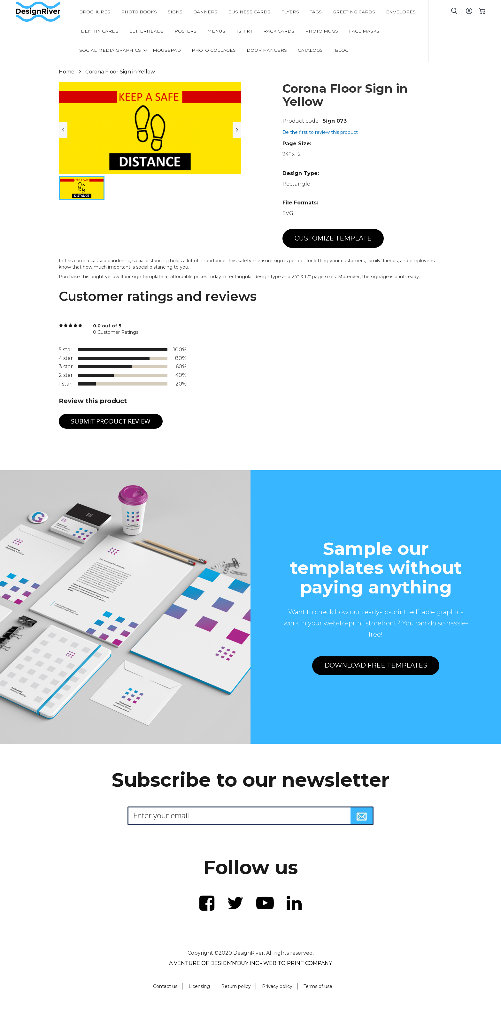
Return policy (236, 986)
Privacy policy (277, 986)
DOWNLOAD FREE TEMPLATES (375, 665)
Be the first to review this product (320, 132)
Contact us (165, 986)
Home (66, 72)
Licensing (199, 986)
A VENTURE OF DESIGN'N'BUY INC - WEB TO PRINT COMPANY (250, 963)
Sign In (469, 10)
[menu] (250, 31)
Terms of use (318, 986)
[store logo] (44, 11)
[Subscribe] (362, 815)
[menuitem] (95, 11)
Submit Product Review (110, 421)
